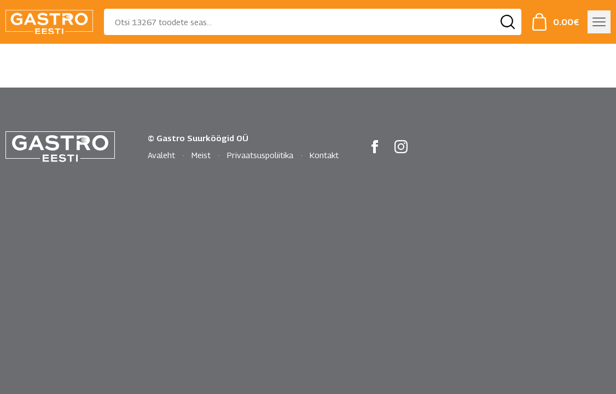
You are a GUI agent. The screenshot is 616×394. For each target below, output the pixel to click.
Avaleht (161, 155)
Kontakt (324, 155)
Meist (201, 155)
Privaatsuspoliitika (260, 155)
